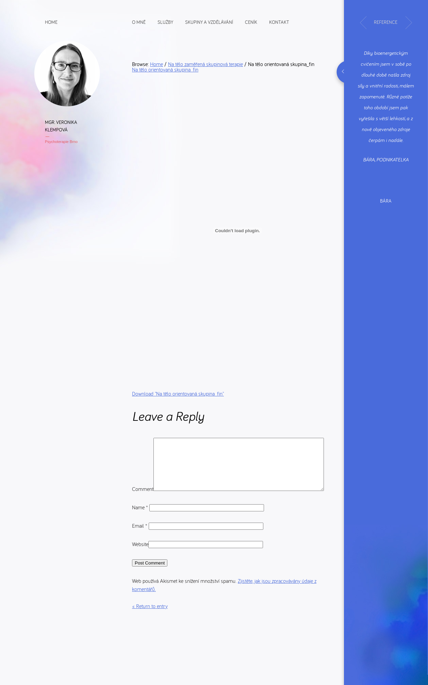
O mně (139, 22)
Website (140, 562)
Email (140, 544)
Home (51, 22)
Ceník (251, 22)
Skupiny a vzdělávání (209, 22)
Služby (165, 22)
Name (140, 525)
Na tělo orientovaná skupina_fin (165, 69)
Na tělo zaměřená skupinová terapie (205, 64)
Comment (142, 442)
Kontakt (279, 22)
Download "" (178, 393)
